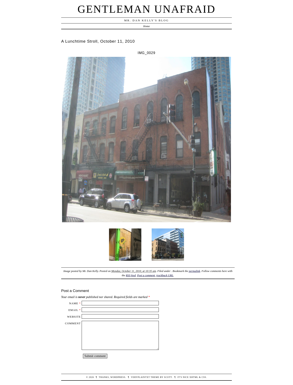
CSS (204, 377)
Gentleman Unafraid (146, 9)
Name (73, 303)
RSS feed (131, 275)
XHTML (193, 377)
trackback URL (164, 275)
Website (74, 316)
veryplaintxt (140, 377)
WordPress (117, 377)
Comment (73, 323)
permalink (194, 271)
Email (73, 310)
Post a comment (146, 275)
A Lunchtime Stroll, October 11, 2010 (98, 41)
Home (146, 26)
